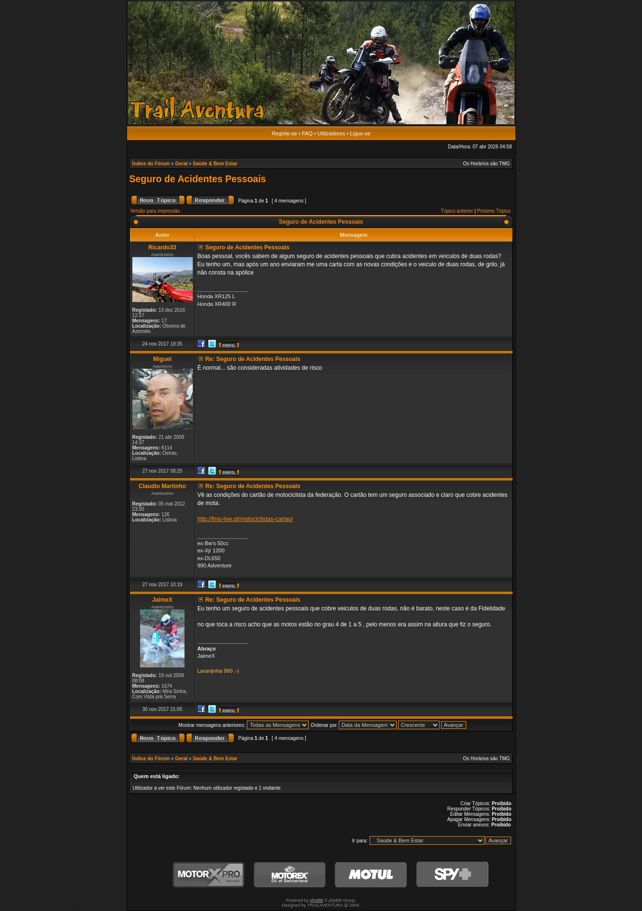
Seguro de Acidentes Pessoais (197, 179)
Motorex (290, 875)
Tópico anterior (457, 211)
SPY (452, 875)
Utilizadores (331, 133)
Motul (371, 875)
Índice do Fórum (151, 163)
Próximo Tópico (493, 211)
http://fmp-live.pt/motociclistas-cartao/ (245, 519)
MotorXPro (208, 875)
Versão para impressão (155, 211)
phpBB (316, 900)
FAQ (307, 133)
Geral (181, 163)
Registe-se (284, 133)
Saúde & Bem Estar (215, 163)
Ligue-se (360, 133)
